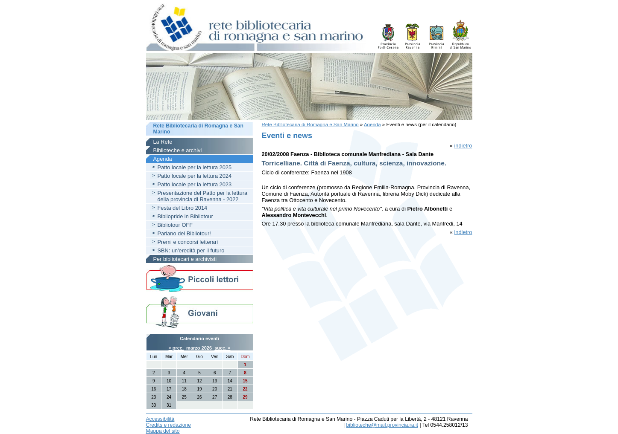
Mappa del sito (163, 431)
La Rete (163, 142)
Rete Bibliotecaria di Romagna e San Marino (310, 124)
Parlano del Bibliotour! (184, 233)
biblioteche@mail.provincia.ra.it (382, 425)
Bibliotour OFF (175, 225)
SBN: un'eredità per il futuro (191, 250)
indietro (463, 145)
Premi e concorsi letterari (188, 242)
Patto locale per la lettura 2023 (195, 184)
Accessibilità (160, 419)
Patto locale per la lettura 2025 (195, 167)
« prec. (176, 347)
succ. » (222, 347)
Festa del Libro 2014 (183, 208)
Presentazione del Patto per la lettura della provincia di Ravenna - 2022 (203, 196)
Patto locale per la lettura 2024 (195, 176)
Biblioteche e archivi (177, 150)
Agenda (372, 124)
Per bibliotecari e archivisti (185, 259)
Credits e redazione (168, 425)
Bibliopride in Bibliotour (185, 216)
